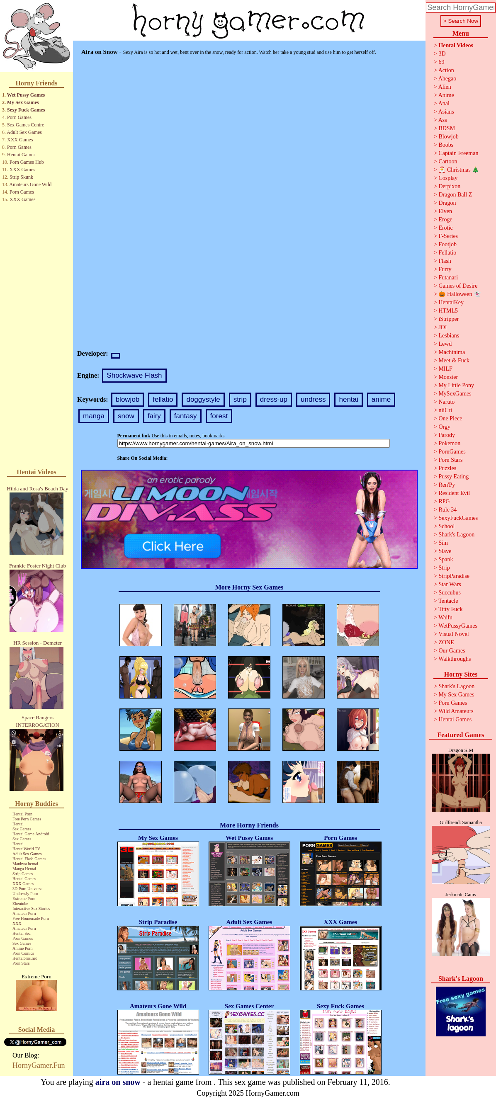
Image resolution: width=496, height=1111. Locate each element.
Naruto (446, 402)
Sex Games (21, 829)
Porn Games (19, 117)
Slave (444, 551)
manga (94, 416)
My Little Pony (456, 385)
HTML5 (448, 311)
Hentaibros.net (24, 958)
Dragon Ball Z (455, 195)
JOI (442, 327)
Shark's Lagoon (456, 534)
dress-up (273, 399)
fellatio (163, 399)
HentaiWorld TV (26, 849)
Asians (446, 112)
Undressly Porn (25, 893)
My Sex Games (23, 102)
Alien (444, 87)
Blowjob (448, 136)
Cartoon (447, 161)
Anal (444, 103)
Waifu (445, 617)
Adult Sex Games (24, 132)
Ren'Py (446, 485)
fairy (154, 416)
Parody (446, 435)
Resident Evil (454, 493)
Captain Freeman (458, 153)
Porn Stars (20, 963)
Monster (448, 377)
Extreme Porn (23, 898)
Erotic (445, 228)
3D (441, 54)
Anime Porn (22, 948)
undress (313, 399)
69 (441, 62)
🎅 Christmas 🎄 (458, 170)
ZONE (446, 642)
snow (126, 416)
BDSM (446, 128)
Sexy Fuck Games (26, 110)
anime (381, 399)
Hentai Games (24, 878)
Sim (443, 543)
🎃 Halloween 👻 (459, 294)
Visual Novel (453, 634)
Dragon (447, 203)
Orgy (444, 427)
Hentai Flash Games (29, 858)
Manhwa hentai (25, 863)
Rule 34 (447, 510)
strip (240, 399)
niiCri (445, 410)
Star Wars (449, 584)
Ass (442, 120)
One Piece (450, 418)
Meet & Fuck (453, 360)
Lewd (445, 344)
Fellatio (447, 253)
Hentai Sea (21, 933)
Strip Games (22, 873)
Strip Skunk (21, 177)
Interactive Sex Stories (31, 908)
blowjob (128, 399)
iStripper (448, 319)
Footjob (447, 244)
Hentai (18, 824)
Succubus (449, 592)
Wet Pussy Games (26, 95)
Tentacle (448, 601)
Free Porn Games (26, 819)
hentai (348, 399)
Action (446, 70)
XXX (17, 923)
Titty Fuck (450, 609)
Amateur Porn (24, 913)
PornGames (451, 452)
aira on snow (118, 1082)
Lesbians (448, 335)
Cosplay (447, 178)
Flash (444, 261)
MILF (445, 369)
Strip (444, 568)
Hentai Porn (22, 814)
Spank (445, 559)
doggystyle (203, 399)
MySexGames (454, 394)
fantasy (185, 416)
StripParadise (453, 576)
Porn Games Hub (27, 162)
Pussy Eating (453, 476)
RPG (444, 501)
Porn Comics (23, 953)
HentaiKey (451, 302)
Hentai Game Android (30, 834)
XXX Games (20, 140)
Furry (444, 269)
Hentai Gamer (21, 155)
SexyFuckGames (458, 518)
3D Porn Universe (27, 888)
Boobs (445, 145)
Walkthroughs (454, 659)
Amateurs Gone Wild (30, 184)
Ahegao (447, 78)
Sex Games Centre (25, 125)
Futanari (448, 277)
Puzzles (447, 468)
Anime (446, 95)
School (446, 526)
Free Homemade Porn (30, 918)
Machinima (451, 352)
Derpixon (449, 186)
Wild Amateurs (456, 711)
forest (219, 416)
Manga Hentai (24, 868)
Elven (445, 211)
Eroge (445, 219)
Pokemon (449, 443)
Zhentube (20, 903)
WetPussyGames (457, 626)
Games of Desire (457, 286)
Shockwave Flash (134, 375)
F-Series (448, 236)
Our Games (451, 651)
